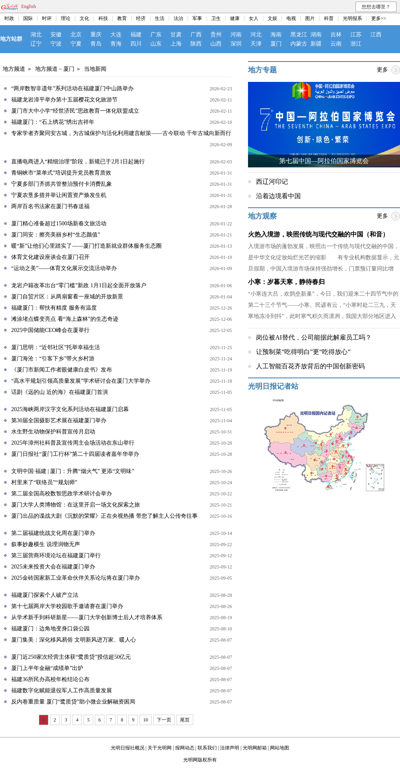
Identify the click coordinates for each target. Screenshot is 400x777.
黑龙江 (298, 35)
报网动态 (184, 748)
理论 (65, 18)
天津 (256, 44)
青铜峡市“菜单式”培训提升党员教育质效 (61, 173)
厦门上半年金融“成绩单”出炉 (47, 668)
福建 (136, 35)
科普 (329, 18)
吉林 (336, 35)
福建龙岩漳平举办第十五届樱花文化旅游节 (64, 100)
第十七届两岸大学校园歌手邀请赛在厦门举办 (67, 606)
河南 (236, 35)
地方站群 (11, 39)
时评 (47, 18)
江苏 (356, 35)
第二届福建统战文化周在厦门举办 (53, 533)
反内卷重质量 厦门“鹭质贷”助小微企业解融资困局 (73, 702)
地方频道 (14, 69)
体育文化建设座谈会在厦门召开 (50, 257)
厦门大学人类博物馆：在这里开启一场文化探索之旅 (75, 505)
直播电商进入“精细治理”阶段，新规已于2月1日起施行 (78, 162)
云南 (336, 44)
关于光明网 (160, 748)
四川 (136, 44)
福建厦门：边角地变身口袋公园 (50, 629)
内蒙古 (298, 44)
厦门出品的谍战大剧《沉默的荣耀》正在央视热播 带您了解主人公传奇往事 (104, 516)
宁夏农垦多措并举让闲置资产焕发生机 (58, 195)
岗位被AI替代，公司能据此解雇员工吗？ (314, 337)
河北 (256, 35)
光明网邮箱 (255, 748)
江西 (376, 35)
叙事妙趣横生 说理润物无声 (45, 544)
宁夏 (76, 44)
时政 (9, 18)
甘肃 (176, 35)
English (28, 6)
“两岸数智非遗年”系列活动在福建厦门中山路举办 (72, 88)
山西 (216, 44)
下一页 (164, 720)
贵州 (216, 35)
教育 (122, 18)
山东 (156, 44)
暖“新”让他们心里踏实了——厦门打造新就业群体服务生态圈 (86, 246)
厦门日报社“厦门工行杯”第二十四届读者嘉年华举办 (75, 454)
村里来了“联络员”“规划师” (44, 482)
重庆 (96, 35)
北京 (76, 35)
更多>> (378, 18)
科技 (103, 18)
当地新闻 (95, 69)
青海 (116, 44)
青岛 (96, 44)
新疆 (316, 44)
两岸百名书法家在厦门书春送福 (50, 206)
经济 (141, 18)
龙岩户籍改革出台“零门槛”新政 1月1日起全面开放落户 (78, 285)
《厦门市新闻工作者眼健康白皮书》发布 (61, 370)
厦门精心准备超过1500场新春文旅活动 (58, 224)
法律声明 (229, 748)
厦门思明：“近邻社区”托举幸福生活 (55, 347)
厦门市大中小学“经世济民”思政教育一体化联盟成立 (75, 111)
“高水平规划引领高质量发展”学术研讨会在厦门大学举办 (80, 381)
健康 (235, 18)
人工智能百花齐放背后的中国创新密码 (310, 366)
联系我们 (207, 748)
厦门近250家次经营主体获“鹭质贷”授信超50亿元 (71, 657)
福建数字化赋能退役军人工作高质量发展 (61, 691)
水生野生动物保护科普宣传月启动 (53, 432)
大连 (116, 35)
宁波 (56, 44)
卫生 (216, 18)
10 (145, 720)
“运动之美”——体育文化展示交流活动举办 (64, 268)
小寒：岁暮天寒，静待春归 (286, 281)
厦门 (276, 44)
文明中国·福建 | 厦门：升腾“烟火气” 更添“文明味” (72, 471)
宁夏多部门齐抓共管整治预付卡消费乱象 (61, 184)
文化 (84, 18)
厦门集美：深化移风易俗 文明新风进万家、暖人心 (73, 640)
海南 (276, 35)
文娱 (272, 18)
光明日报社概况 (127, 748)
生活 (159, 18)
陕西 (196, 44)
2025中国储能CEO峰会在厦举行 (50, 330)
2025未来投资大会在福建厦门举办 (53, 567)
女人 (253, 18)
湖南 (316, 35)
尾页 (185, 720)
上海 (176, 44)
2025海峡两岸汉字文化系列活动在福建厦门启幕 (70, 409)
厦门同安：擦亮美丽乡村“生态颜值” (55, 235)
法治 (178, 18)
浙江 (356, 44)
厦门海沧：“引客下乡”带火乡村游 (52, 359)
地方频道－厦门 (54, 69)
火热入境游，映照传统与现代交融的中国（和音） (318, 234)
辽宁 (36, 44)
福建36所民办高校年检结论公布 (50, 679)
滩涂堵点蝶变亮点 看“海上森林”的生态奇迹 (64, 319)
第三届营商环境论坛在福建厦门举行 (56, 555)
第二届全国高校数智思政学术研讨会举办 (61, 494)
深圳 (236, 44)
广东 (156, 35)
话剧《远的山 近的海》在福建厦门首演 (59, 392)
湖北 (36, 35)
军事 (197, 18)
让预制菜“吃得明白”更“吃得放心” (303, 351)
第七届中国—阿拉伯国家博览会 (324, 160)
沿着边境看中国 (278, 196)
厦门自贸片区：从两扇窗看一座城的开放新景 (67, 297)
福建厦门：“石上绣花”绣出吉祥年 (52, 122)
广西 (196, 35)
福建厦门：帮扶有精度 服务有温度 (54, 308)
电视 (291, 18)
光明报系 (352, 18)
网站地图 (279, 748)
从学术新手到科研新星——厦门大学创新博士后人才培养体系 (86, 617)
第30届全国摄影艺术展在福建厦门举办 (58, 420)
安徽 (56, 35)
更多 (382, 70)
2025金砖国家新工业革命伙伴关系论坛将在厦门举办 (75, 578)
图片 (310, 18)
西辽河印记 (272, 181)
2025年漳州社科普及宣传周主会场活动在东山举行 (72, 443)
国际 (28, 18)
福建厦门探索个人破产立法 (44, 595)
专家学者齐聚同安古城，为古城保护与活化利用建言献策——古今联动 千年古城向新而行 (121, 133)
